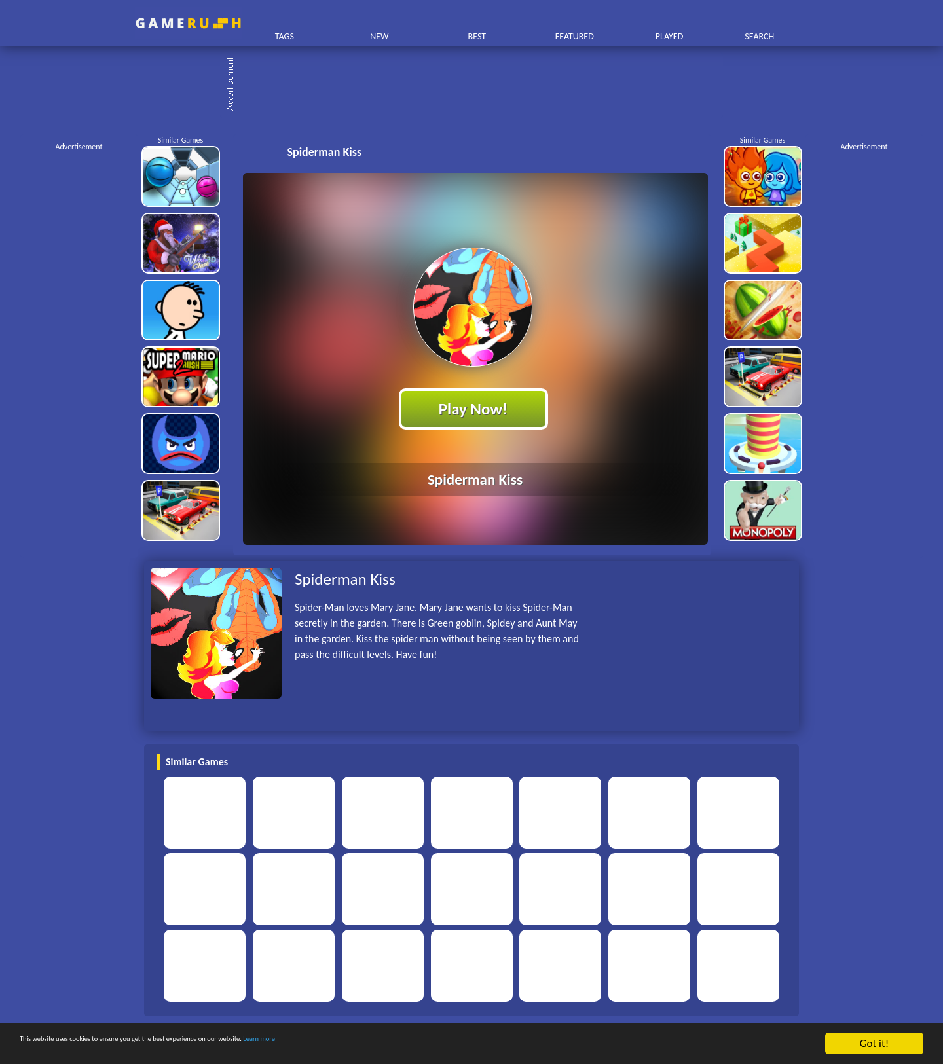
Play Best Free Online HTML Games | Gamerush (188, 23)
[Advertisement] (478, 85)
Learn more (409, 1044)
